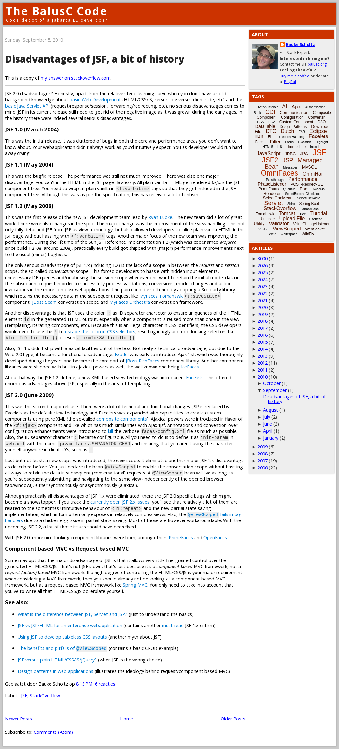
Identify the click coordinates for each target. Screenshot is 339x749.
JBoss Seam (44, 302)
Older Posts (233, 719)
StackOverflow (45, 696)
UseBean (315, 219)
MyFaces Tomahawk (161, 296)
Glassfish (304, 142)
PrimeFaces (181, 537)
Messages (290, 167)
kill (110, 431)
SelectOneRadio (308, 198)
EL (270, 137)
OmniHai (312, 173)
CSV (271, 122)
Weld (272, 234)
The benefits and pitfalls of (62, 648)
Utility (259, 223)
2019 (262, 314)
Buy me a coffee (294, 76)
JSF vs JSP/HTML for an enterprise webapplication (70, 625)
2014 (262, 349)
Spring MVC (135, 585)
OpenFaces (215, 537)
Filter (275, 141)
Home (126, 719)
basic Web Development (95, 99)
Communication (294, 112)
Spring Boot (309, 204)
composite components (121, 419)
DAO (321, 122)
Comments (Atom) (53, 732)
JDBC (290, 153)
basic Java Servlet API (27, 106)
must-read (173, 625)
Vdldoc (263, 229)
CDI (270, 112)
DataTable (265, 126)
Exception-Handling (290, 137)
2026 (262, 265)
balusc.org (317, 64)
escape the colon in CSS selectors (100, 331)
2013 (262, 356)
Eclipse (318, 131)
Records (319, 189)
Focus (289, 142)
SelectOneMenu (277, 198)
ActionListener (268, 107)
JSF (24, 696)
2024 (262, 279)
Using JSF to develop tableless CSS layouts (62, 637)
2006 (262, 468)
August (270, 410)
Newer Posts (18, 719)
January (270, 438)
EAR (301, 132)
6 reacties (105, 684)
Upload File (292, 218)
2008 (262, 454)
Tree (302, 214)
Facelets (194, 377)
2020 (262, 307)
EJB (259, 136)
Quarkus (289, 189)
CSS (260, 122)
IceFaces (190, 367)
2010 (262, 377)
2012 (262, 363)
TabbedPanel (310, 209)
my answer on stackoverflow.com (75, 78)
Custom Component (296, 122)
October (272, 383)
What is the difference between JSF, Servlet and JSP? (72, 614)
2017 (262, 328)
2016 (262, 335)
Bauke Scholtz (300, 44)
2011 (262, 370)
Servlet (273, 203)
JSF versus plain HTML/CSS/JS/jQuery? (57, 660)
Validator (279, 223)
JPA (304, 153)
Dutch (287, 131)
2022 (262, 293)
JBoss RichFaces (142, 361)
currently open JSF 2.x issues (120, 502)
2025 (262, 272)
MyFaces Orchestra (130, 302)
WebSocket (315, 229)
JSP (288, 160)
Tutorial (318, 213)
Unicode (268, 219)
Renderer (272, 193)
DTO (271, 131)
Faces (260, 142)
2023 (262, 286)
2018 (262, 321)
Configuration (292, 117)
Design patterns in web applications (55, 671)
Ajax (296, 106)
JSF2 (270, 160)
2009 (262, 447)
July (266, 417)
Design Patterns (293, 126)
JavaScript (269, 153)
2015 (262, 342)
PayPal (290, 81)
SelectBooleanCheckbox (302, 194)
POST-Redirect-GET (308, 184)
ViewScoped (287, 228)
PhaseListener (272, 184)
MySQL (309, 166)
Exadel (122, 354)
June (267, 424)
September (275, 390)
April (267, 431)
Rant (304, 188)
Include (315, 147)
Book (257, 113)
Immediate (297, 146)
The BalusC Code (57, 10)
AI (284, 106)
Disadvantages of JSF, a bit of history (94, 58)
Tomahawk (265, 214)
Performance (302, 179)
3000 (262, 258)
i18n (280, 147)
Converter (316, 117)
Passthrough (275, 180)
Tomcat (287, 213)
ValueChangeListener (311, 224)
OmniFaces (279, 173)
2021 (262, 300)
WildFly (308, 234)
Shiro (291, 204)
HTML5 (268, 147)
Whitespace (289, 234)
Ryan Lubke (160, 217)
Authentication (315, 107)
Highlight (322, 142)
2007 (262, 461)
